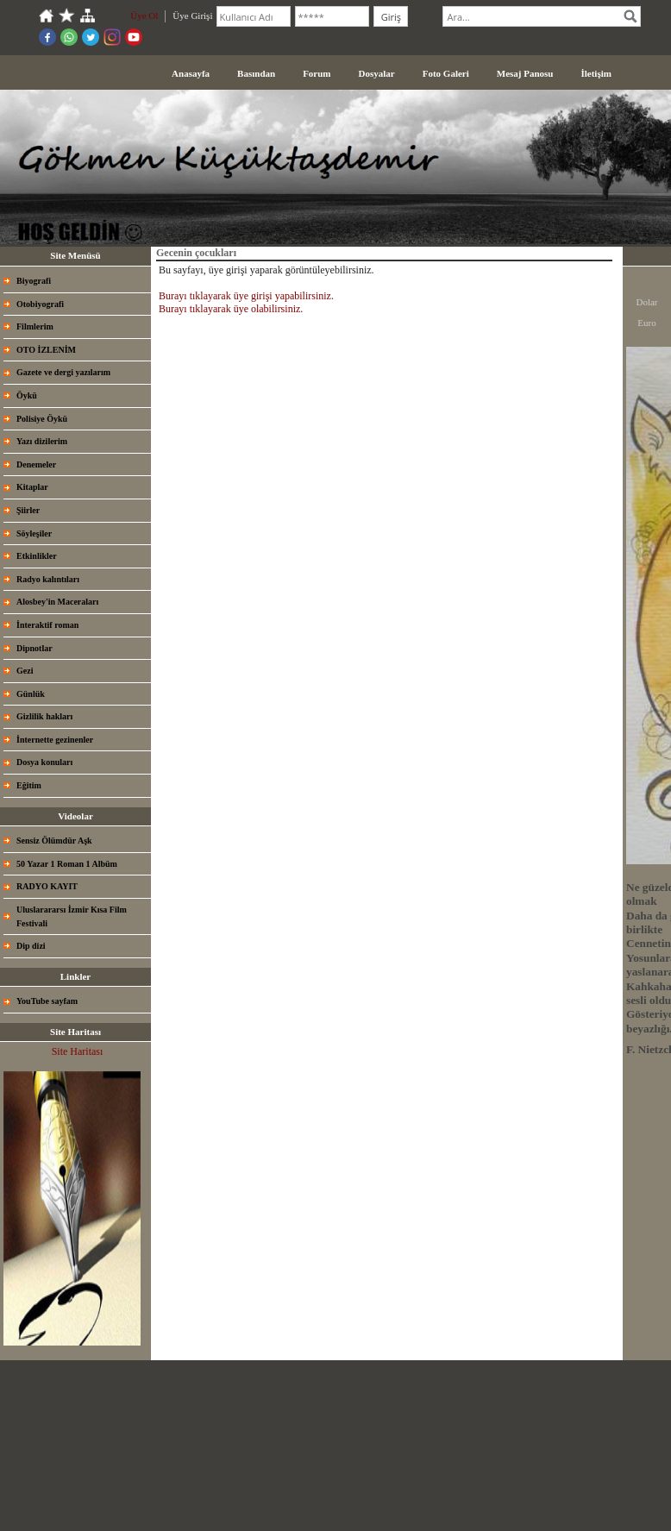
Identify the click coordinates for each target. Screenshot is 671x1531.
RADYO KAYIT (47, 886)
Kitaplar (32, 487)
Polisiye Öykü (41, 419)
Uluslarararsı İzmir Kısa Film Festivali (71, 916)
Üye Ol (144, 15)
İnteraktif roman (47, 625)
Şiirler (28, 510)
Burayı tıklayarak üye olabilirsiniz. (231, 309)
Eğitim (28, 785)
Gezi (24, 670)
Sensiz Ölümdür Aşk (54, 840)
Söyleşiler (34, 533)
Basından (256, 73)
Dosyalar (377, 73)
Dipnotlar (34, 648)
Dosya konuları (44, 762)
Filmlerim (34, 326)
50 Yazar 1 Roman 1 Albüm (66, 864)
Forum (316, 73)
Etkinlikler (36, 556)
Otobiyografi (40, 304)
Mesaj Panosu (525, 73)
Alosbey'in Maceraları (57, 601)
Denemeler (36, 464)
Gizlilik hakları (44, 716)
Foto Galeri (446, 73)
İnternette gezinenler (54, 739)
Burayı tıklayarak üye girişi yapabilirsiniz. (246, 296)
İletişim (595, 73)
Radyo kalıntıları (47, 579)
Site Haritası (77, 1051)
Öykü (26, 395)
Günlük (30, 694)
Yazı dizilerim (41, 441)
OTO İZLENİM (46, 350)
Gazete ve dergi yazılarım (63, 372)
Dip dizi (31, 946)
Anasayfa (191, 73)
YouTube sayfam (47, 1001)
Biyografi (33, 280)
